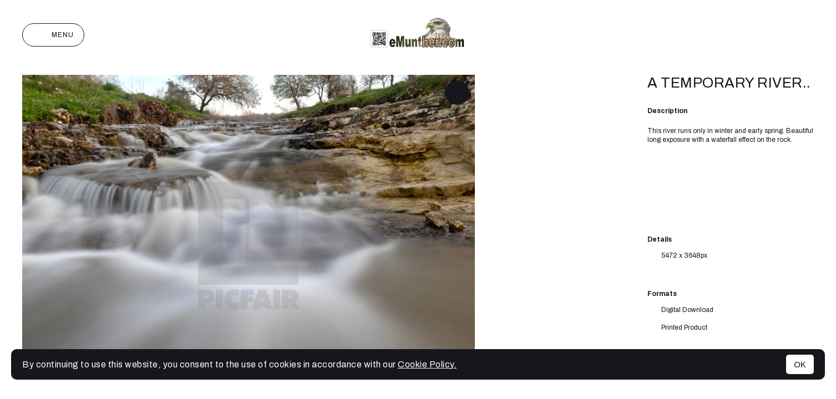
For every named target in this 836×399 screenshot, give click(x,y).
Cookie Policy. (427, 364)
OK (800, 364)
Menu (53, 35)
